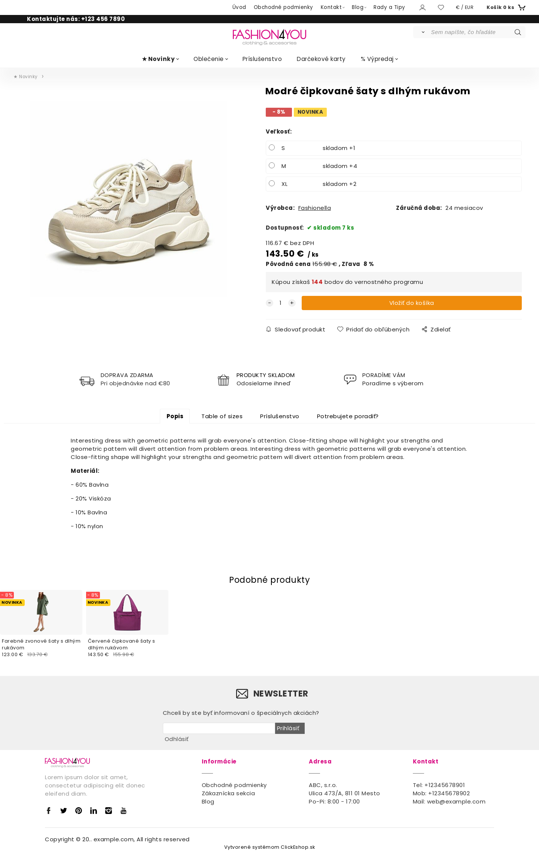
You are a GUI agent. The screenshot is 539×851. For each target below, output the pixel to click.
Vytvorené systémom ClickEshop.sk (269, 847)
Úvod (239, 7)
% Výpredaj (377, 59)
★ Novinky (158, 59)
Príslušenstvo (262, 59)
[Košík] (505, 7)
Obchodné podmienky (283, 7)
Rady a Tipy (389, 7)
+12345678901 (444, 785)
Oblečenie (209, 59)
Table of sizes (222, 416)
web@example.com (456, 801)
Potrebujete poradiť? (348, 416)
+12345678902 (449, 793)
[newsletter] (219, 728)
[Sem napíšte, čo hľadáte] (478, 32)
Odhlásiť (177, 739)
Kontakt (331, 7)
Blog (357, 7)
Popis (175, 416)
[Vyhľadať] (421, 32)
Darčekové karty (321, 59)
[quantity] (280, 303)
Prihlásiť (288, 728)
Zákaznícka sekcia (228, 793)
